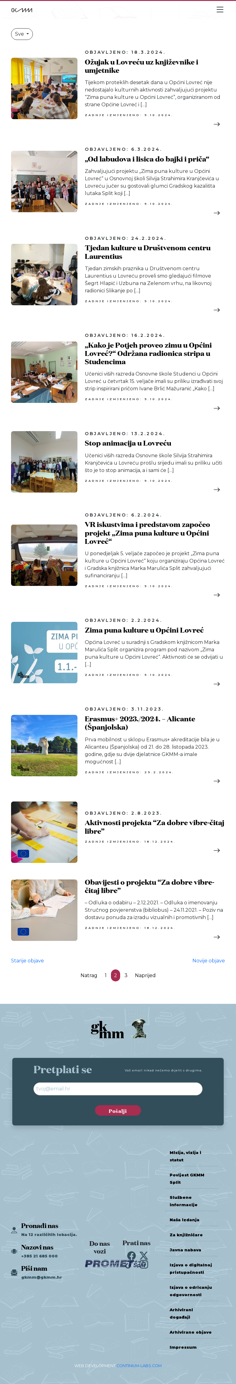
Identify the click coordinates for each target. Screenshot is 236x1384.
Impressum (183, 1347)
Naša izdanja (184, 1220)
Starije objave (27, 961)
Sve (20, 34)
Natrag (89, 975)
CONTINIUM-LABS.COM (139, 1365)
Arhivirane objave (191, 1332)
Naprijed (145, 975)
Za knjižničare (186, 1235)
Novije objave (208, 961)
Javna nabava (185, 1250)
